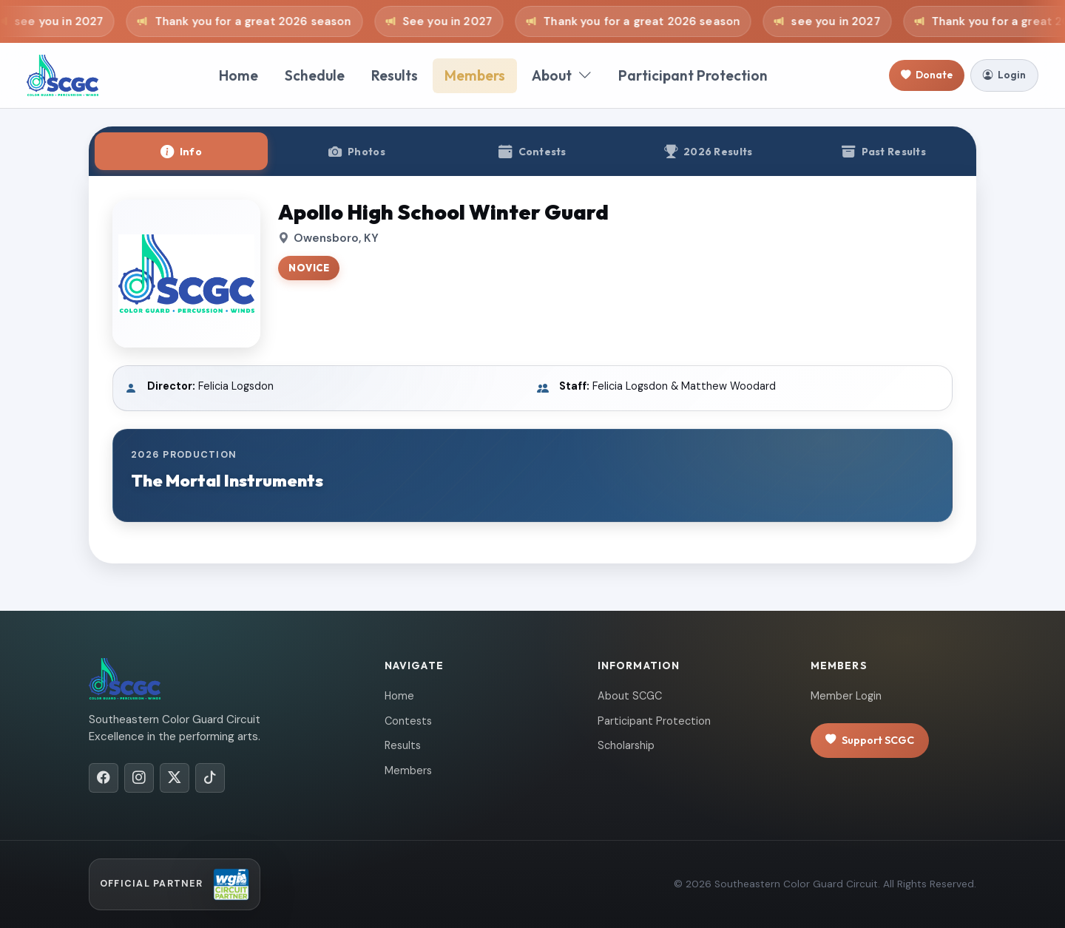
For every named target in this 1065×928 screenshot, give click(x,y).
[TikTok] (210, 778)
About (562, 75)
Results (394, 75)
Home (238, 75)
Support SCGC (869, 740)
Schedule (315, 75)
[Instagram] (139, 778)
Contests (408, 721)
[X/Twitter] (174, 778)
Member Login (846, 695)
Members (474, 75)
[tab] (181, 151)
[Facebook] (103, 778)
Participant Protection (693, 75)
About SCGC (630, 695)
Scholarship (626, 745)
